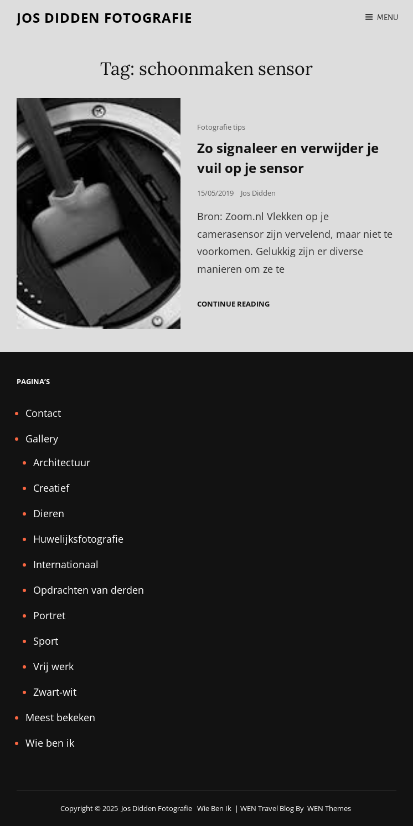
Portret (49, 615)
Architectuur (61, 462)
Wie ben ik (49, 742)
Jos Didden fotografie (104, 17)
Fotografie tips (221, 127)
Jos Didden (258, 193)
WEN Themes (329, 808)
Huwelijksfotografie (78, 538)
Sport (45, 640)
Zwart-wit (54, 691)
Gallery (41, 438)
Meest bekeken (60, 717)
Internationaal (66, 564)
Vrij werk (53, 666)
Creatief (51, 487)
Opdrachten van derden (88, 589)
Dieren (48, 513)
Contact (43, 413)
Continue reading (233, 304)
